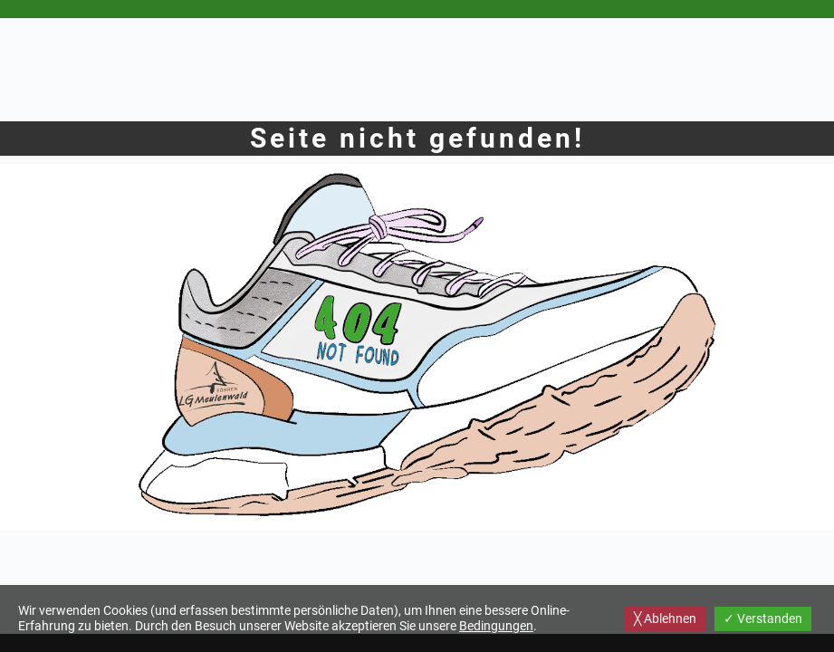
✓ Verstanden (763, 618)
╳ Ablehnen (665, 618)
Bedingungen (496, 625)
